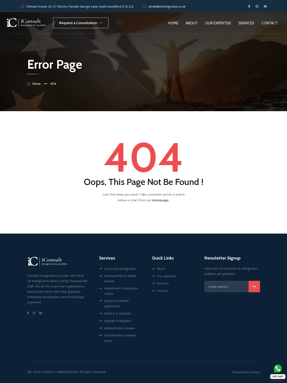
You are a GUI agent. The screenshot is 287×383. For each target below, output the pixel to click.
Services (246, 23)
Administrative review (119, 328)
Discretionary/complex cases (120, 338)
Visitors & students (117, 313)
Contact (269, 23)
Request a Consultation (81, 23)
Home (173, 23)
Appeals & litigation (117, 321)
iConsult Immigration (59, 372)
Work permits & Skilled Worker (120, 278)
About (192, 23)
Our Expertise (218, 23)
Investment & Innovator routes (121, 291)
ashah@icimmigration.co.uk (166, 6)
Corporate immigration (120, 269)
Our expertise (167, 276)
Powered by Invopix (246, 372)
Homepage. (160, 200)
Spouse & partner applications (116, 303)
